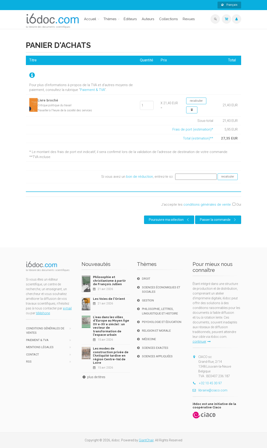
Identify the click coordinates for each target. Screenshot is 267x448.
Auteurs (148, 19)
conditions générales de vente (207, 204)
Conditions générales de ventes (45, 331)
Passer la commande (218, 220)
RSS (29, 361)
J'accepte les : (201, 204)
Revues (189, 19)
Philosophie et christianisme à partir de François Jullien (109, 280)
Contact (32, 354)
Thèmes (110, 19)
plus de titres (93, 377)
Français (229, 4)
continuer (202, 341)
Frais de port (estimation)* (192, 129)
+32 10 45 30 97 (207, 383)
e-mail (67, 308)
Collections (168, 19)
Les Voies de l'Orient (109, 298)
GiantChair (146, 440)
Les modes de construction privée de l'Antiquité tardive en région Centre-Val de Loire (110, 355)
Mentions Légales (40, 347)
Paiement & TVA (92, 90)
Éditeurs (130, 19)
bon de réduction (139, 177)
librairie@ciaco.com (210, 390)
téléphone (43, 313)
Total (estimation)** (198, 138)
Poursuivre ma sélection (169, 220)
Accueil (90, 19)
